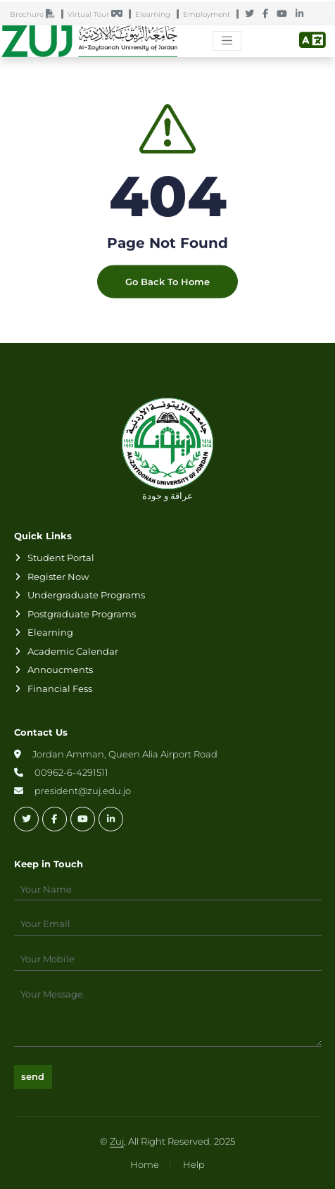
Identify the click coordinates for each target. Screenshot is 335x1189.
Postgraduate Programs (81, 613)
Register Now (58, 576)
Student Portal (60, 557)
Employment (209, 15)
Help (194, 1164)
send (32, 1076)
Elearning (156, 15)
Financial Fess (59, 688)
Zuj (117, 1141)
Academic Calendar (72, 651)
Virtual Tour (98, 15)
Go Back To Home (167, 292)
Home (144, 1164)
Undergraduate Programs (86, 594)
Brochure (35, 15)
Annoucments (60, 669)
